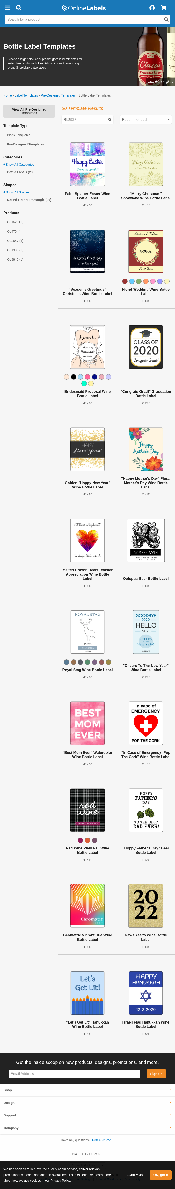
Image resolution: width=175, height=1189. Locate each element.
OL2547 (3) (15, 241)
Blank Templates (18, 135)
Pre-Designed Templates (58, 95)
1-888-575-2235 (103, 1140)
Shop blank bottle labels (31, 67)
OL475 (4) (14, 231)
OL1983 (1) (15, 250)
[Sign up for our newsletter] (74, 1074)
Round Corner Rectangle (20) (29, 200)
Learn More (135, 1174)
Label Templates (26, 95)
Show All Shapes (16, 192)
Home (7, 95)
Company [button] (11, 1128)
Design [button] (9, 1103)
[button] (7, 8)
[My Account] (152, 8)
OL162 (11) (15, 222)
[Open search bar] (18, 8)
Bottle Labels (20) (20, 172)
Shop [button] (8, 1090)
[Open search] (166, 19)
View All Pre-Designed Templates (29, 111)
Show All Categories (18, 164)
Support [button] (10, 1115)
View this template (160, 82)
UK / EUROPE (92, 1154)
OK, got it (160, 1175)
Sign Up (156, 1074)
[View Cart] (164, 8)
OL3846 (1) (15, 259)
